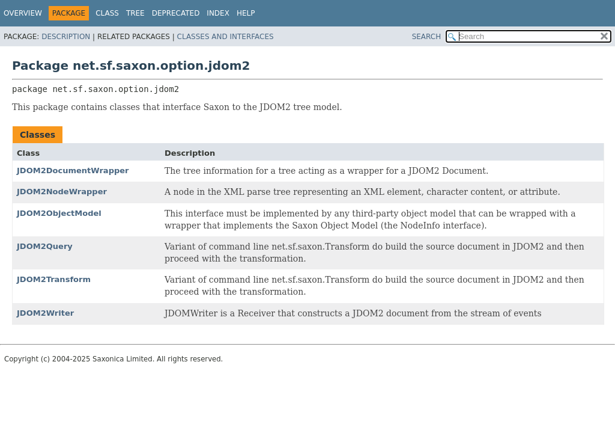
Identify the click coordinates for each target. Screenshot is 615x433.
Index (218, 13)
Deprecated (176, 13)
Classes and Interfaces (225, 36)
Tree (135, 13)
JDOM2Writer (45, 313)
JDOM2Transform (54, 279)
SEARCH (426, 36)
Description (65, 36)
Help (246, 13)
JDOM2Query (45, 246)
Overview (23, 13)
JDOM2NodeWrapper (62, 191)
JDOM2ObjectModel (59, 213)
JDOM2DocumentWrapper (73, 170)
